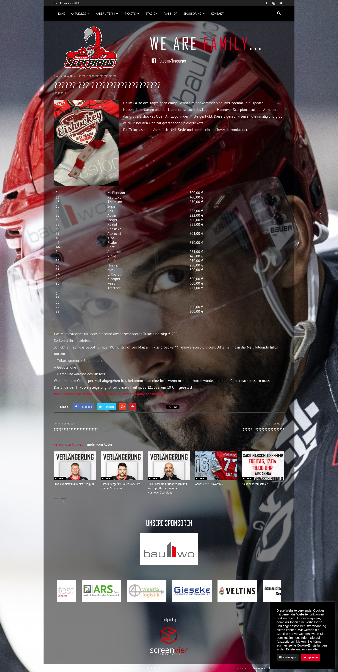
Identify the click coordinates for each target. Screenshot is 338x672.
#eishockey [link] (94, 394)
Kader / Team (107, 14)
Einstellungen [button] (287, 657)
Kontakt (217, 14)
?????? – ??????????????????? (263, 429)
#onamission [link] (155, 394)
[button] (279, 13)
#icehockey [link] (113, 394)
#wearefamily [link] (133, 394)
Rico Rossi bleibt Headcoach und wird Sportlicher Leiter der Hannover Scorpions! (167, 488)
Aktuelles (80, 14)
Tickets (131, 14)
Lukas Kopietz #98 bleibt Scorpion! (74, 484)
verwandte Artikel (68, 444)
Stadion (152, 14)
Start (56, 76)
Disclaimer (258, 668)
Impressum (241, 668)
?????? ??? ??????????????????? (76, 429)
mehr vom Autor (99, 444)
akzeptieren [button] (310, 657)
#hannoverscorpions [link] (69, 394)
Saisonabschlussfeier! (255, 484)
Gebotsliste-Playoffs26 (209, 484)
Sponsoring (194, 14)
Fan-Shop (170, 14)
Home (61, 14)
